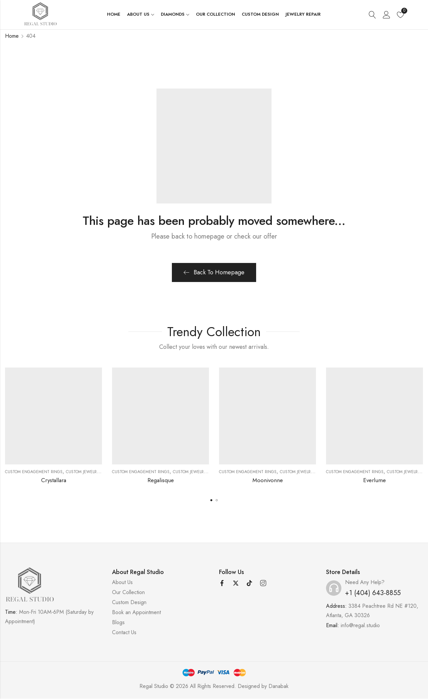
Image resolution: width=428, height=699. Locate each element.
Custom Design (129, 602)
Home (12, 36)
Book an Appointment (136, 612)
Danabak (279, 686)
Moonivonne (267, 480)
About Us (122, 582)
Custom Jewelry (82, 472)
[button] (211, 500)
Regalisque (160, 480)
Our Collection (128, 592)
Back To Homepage (214, 272)
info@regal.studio (360, 625)
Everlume (374, 480)
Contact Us (124, 632)
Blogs (118, 622)
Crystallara (53, 480)
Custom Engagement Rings (34, 472)
